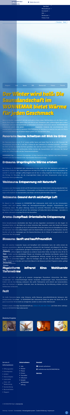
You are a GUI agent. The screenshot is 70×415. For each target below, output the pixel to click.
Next (64, 22)
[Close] (13, 2)
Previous (59, 22)
